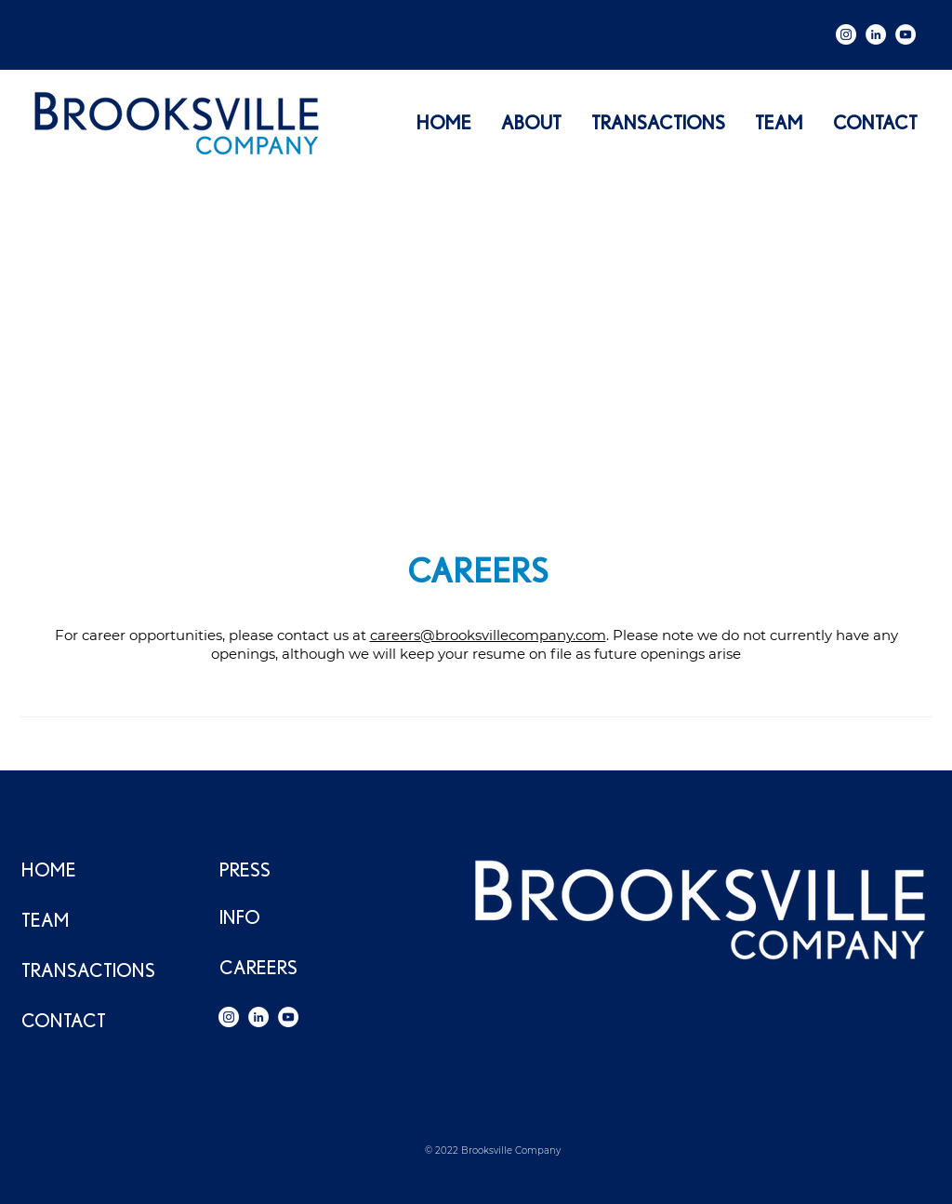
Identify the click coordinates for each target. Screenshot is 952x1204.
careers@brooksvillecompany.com (488, 635)
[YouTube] (905, 34)
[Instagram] (846, 34)
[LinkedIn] (876, 34)
